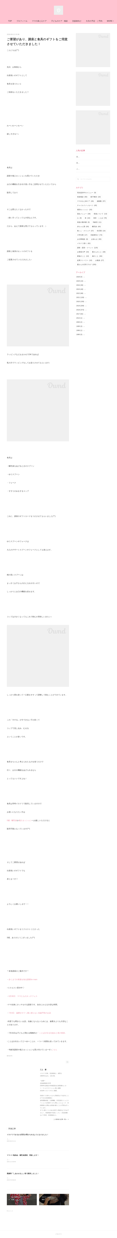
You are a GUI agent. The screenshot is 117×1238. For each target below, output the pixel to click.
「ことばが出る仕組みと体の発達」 (52, 1033)
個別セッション (84, 212)
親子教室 (95, 200)
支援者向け (96, 238)
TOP (25, 21)
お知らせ (96, 242)
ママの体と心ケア (54, 21)
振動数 (101, 204)
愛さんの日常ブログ (86, 267)
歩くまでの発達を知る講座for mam (23, 979)
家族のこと (83, 259)
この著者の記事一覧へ (61, 1119)
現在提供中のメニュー (86, 195)
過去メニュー (83, 217)
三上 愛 (43, 1070)
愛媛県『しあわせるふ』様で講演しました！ (23, 1174)
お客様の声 (83, 255)
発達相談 (82, 200)
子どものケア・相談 (74, 21)
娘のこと (97, 259)
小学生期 (82, 238)
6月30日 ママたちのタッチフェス (23, 996)
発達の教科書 (83, 225)
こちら (54, 1050)
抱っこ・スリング (85, 233)
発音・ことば (100, 221)
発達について (100, 217)
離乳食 (96, 229)
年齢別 (97, 225)
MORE (90, 21)
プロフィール (36, 21)
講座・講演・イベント (87, 250)
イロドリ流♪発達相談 (84, 172)
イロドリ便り (83, 246)
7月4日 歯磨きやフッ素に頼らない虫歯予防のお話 (30, 1013)
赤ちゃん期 (83, 229)
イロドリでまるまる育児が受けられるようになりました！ (27, 1134)
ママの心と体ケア (85, 204)
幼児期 (101, 233)
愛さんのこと (98, 255)
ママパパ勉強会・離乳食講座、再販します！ (23, 1155)
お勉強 (99, 263)
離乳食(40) (9, 1055)
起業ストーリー (84, 263)
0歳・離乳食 (12, 820)
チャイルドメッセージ (87, 208)
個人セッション (25, 820)
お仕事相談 (82, 242)
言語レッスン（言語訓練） (86, 166)
